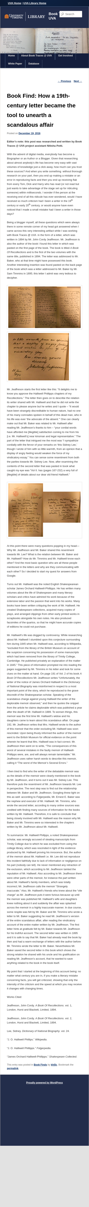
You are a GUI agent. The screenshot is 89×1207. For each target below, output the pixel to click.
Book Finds (40, 1064)
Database (34, 63)
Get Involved (65, 55)
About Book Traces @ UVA (36, 55)
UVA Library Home (34, 3)
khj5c (54, 1064)
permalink (12, 1068)
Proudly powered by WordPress (44, 1082)
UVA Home (14, 3)
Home (11, 55)
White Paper (15, 63)
